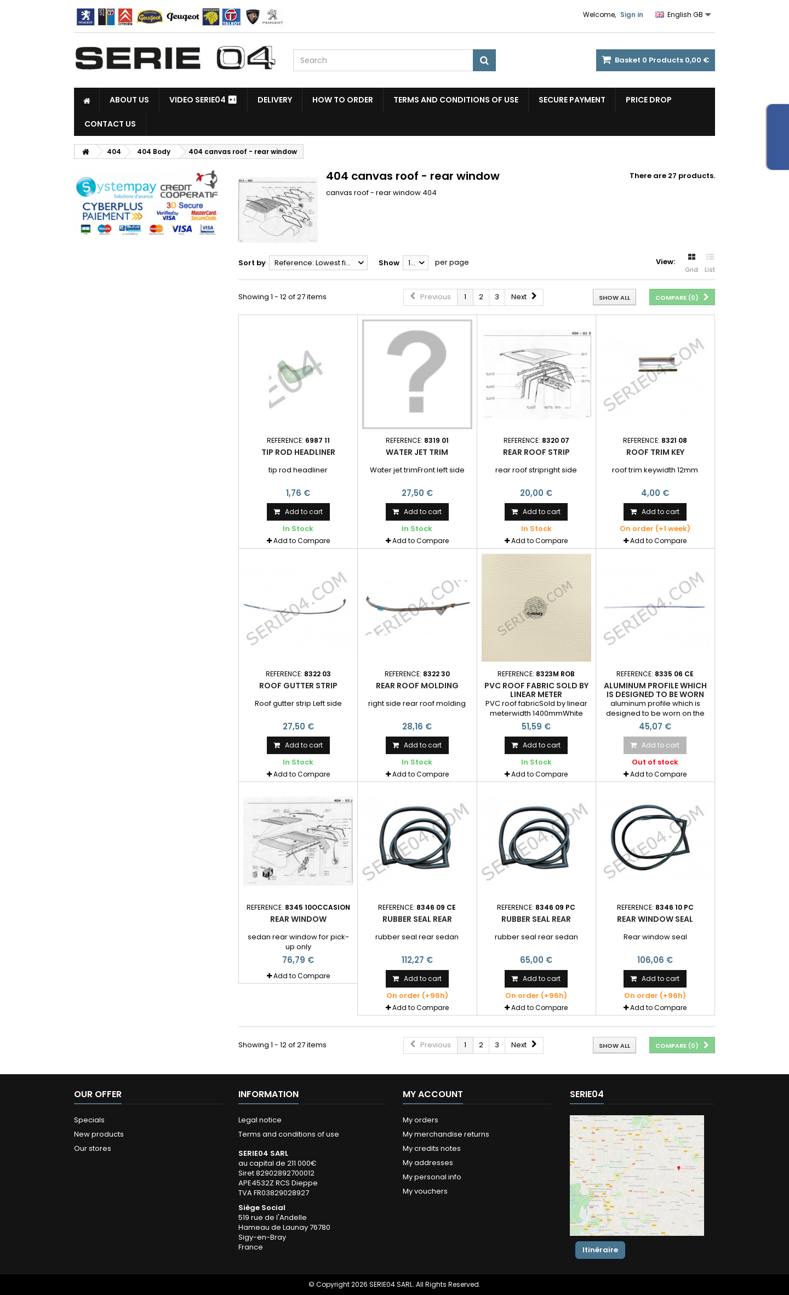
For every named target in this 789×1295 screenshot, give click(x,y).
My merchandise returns (446, 1134)
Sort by (252, 263)
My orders (420, 1120)
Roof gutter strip (298, 685)
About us (129, 99)
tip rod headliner (298, 452)
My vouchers (425, 1191)
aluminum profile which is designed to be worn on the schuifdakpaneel (655, 694)
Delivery (275, 99)
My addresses (428, 1162)
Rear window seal (655, 919)
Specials (89, 1120)
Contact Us (110, 123)
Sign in (631, 14)
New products (99, 1134)
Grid (691, 263)
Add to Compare (301, 540)
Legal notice (260, 1120)
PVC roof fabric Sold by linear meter (536, 690)
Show (389, 263)
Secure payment (572, 99)
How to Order (342, 99)
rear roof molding (417, 685)
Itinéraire (600, 1250)
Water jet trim (417, 452)
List (710, 263)
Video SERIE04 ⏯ (203, 99)
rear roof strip (536, 452)
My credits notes (432, 1148)
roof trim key (655, 452)
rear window (298, 919)
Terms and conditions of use (455, 99)
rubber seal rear (417, 919)
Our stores (92, 1148)
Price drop (649, 99)
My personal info (432, 1177)
